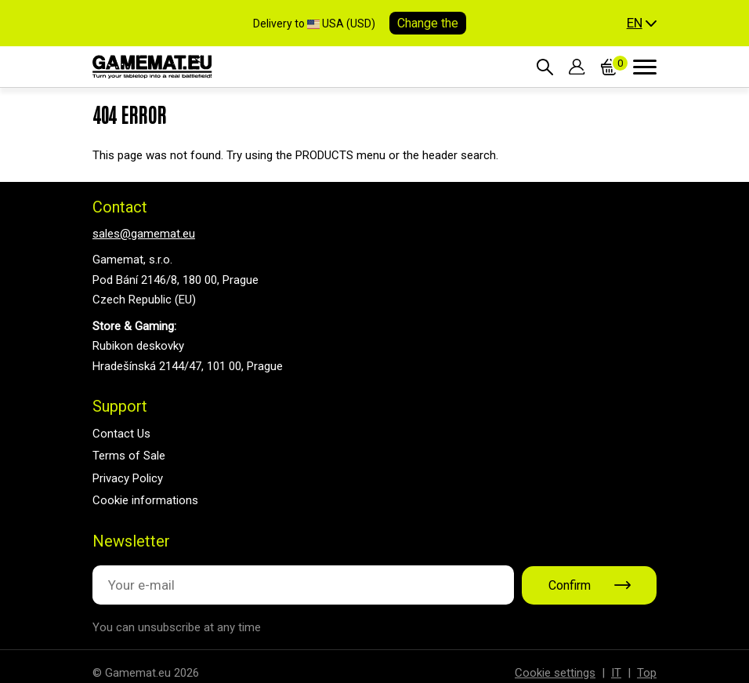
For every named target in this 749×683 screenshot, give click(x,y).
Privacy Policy (127, 478)
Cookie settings (555, 673)
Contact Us (121, 434)
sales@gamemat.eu (143, 234)
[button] (642, 23)
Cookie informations (145, 500)
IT (616, 673)
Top (647, 673)
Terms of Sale (128, 456)
